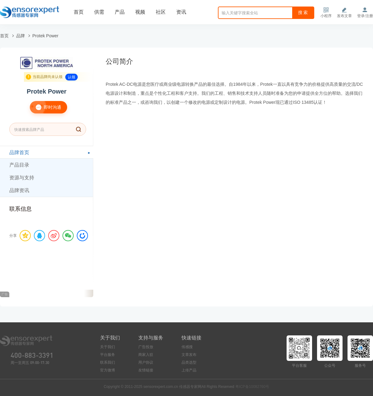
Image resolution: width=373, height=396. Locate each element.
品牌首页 (19, 152)
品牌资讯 (19, 190)
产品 (120, 12)
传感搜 (187, 347)
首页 (79, 12)
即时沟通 (45, 107)
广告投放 (145, 347)
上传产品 (189, 370)
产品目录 (19, 165)
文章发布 (189, 354)
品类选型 (189, 362)
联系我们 (107, 362)
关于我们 (107, 347)
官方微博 (107, 370)
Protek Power (45, 35)
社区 (161, 12)
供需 (99, 12)
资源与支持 (21, 177)
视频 (140, 12)
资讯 (181, 12)
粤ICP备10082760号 (252, 386)
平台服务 (107, 354)
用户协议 (145, 362)
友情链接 (145, 370)
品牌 (20, 35)
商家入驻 (145, 354)
